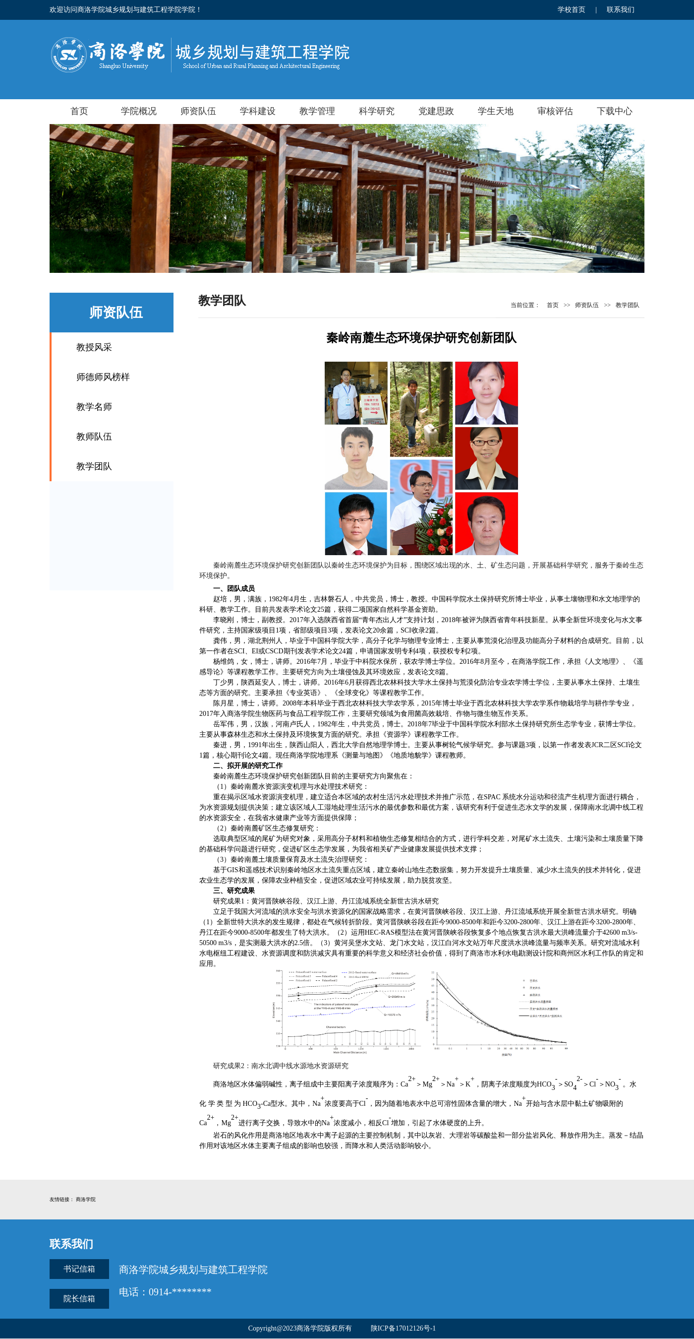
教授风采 (94, 347)
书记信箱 (79, 1269)
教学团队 (94, 466)
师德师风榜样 (103, 377)
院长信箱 (79, 1298)
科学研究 (377, 111)
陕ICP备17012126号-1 (403, 1328)
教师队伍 (94, 437)
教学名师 (94, 407)
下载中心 (615, 111)
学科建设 (258, 111)
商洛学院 (86, 1199)
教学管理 (317, 111)
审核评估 (555, 111)
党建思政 (436, 111)
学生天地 (496, 111)
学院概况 (139, 111)
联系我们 (621, 9)
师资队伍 (198, 111)
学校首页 (571, 9)
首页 (79, 111)
